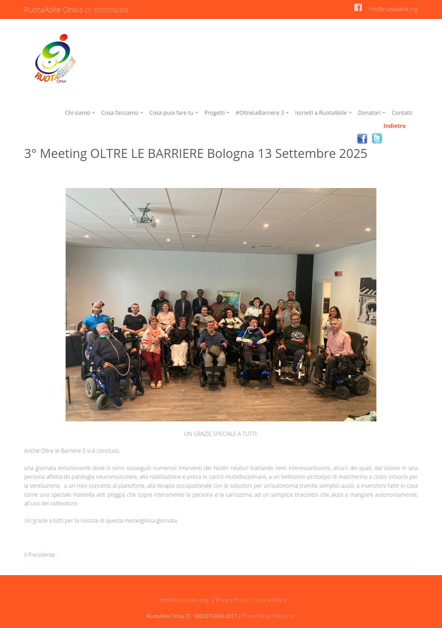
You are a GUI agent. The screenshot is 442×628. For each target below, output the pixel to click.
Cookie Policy (269, 600)
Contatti (402, 112)
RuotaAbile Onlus (77, 9)
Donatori (369, 112)
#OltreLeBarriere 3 (260, 112)
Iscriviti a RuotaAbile (321, 112)
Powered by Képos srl (269, 616)
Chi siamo (77, 112)
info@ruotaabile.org (393, 9)
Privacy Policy (231, 600)
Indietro (395, 126)
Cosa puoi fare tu (171, 112)
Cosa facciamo (119, 112)
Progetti (214, 112)
